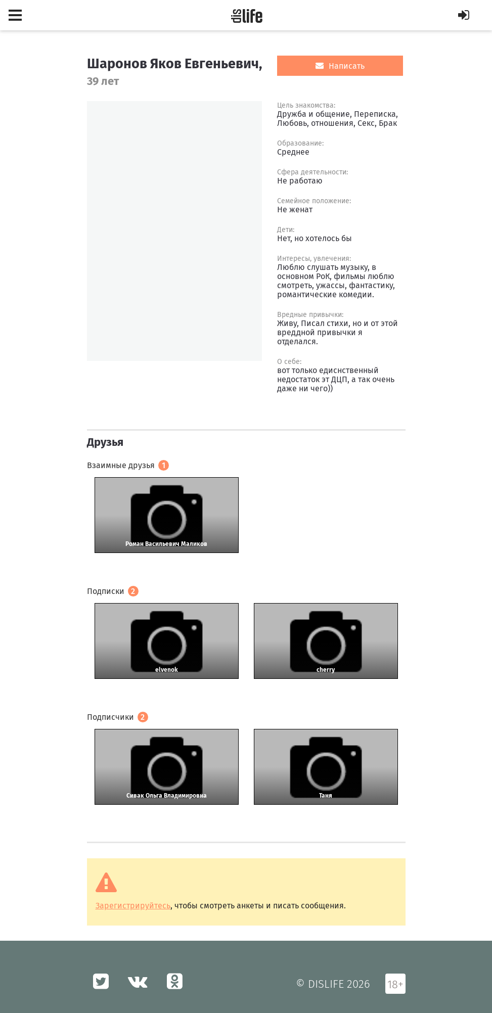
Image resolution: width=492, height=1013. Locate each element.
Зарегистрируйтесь (133, 905)
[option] (174, 231)
